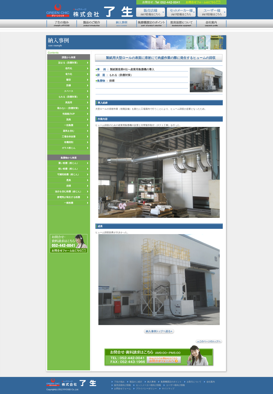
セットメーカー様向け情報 (148, 385)
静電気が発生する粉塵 (68, 197)
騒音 (68, 79)
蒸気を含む (68, 131)
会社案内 (210, 382)
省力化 (68, 74)
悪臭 (68, 180)
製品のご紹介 (136, 382)
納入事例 (151, 382)
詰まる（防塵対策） (68, 62)
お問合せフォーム (122, 388)
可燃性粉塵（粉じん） (68, 174)
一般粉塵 (68, 203)
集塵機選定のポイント (171, 382)
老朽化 (68, 68)
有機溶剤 (68, 142)
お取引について (194, 382)
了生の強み (119, 382)
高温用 (68, 102)
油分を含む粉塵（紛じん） (68, 191)
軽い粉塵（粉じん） (68, 168)
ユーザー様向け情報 (175, 385)
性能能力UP (69, 114)
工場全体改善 (68, 136)
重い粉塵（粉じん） (68, 163)
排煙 (68, 185)
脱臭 (68, 119)
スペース (68, 91)
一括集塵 (68, 125)
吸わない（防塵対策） (68, 108)
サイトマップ (168, 388)
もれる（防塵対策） (68, 96)
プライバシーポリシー (146, 388)
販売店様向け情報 (122, 385)
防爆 (68, 85)
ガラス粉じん (68, 148)
